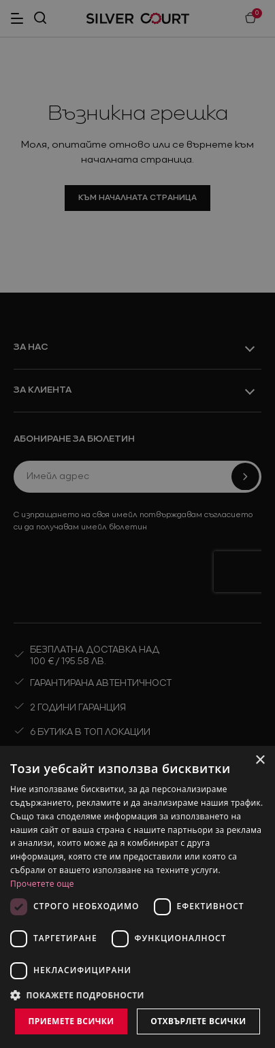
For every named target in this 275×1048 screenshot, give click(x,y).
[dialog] (137, 897)
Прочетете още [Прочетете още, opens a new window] (42, 883)
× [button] (260, 760)
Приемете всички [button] (71, 1021)
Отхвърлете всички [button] (198, 1021)
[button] (137, 995)
